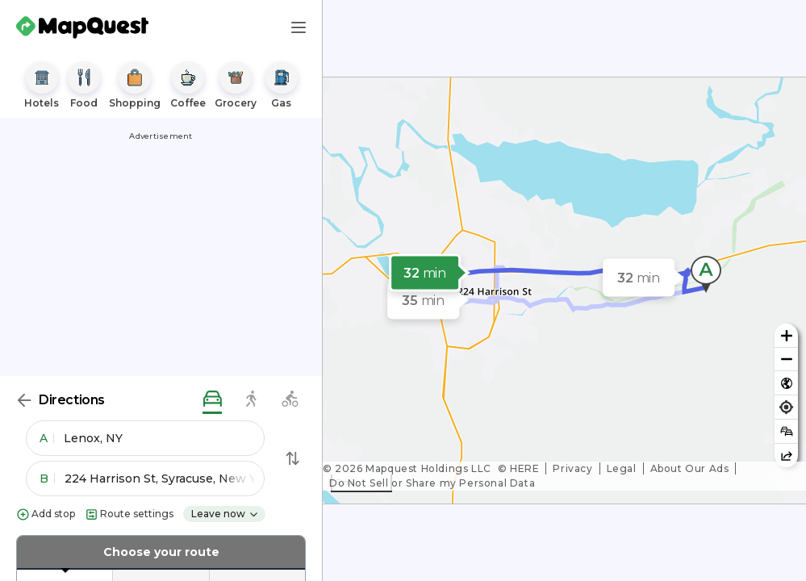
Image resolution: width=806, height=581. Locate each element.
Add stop (45, 514)
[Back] (24, 400)
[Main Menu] (298, 27)
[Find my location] (786, 407)
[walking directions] (251, 400)
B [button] (47, 478)
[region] (564, 290)
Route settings (129, 514)
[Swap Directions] (293, 458)
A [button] (47, 438)
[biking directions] (289, 400)
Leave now (225, 514)
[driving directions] (212, 400)
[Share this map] (786, 455)
